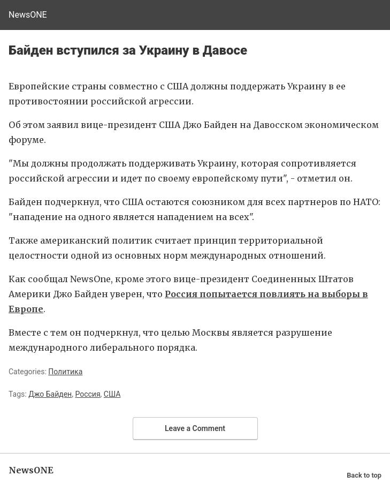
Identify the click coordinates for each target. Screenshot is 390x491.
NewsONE (28, 15)
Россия (87, 394)
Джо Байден (50, 394)
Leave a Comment (195, 428)
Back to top (364, 475)
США (112, 394)
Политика (65, 371)
